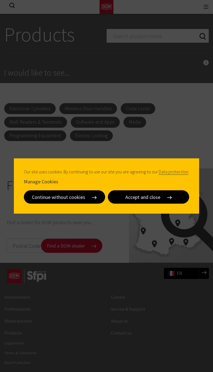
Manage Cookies (41, 181)
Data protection (173, 171)
